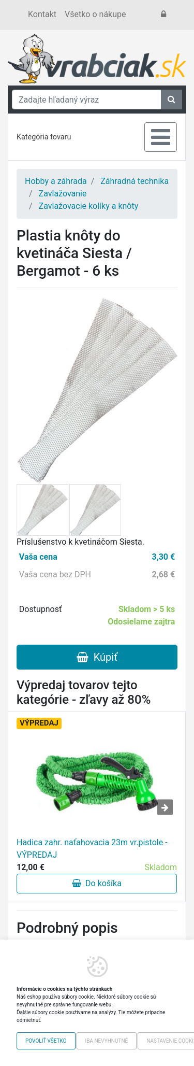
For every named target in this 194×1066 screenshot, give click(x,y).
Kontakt (42, 14)
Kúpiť (97, 657)
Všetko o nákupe (95, 14)
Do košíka (97, 883)
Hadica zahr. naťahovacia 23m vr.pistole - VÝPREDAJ (92, 848)
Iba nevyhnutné (106, 1041)
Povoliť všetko (46, 1041)
